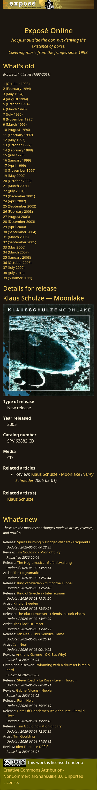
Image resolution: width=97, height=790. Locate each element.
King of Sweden (25, 603)
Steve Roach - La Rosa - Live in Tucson (47, 680)
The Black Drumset (28, 623)
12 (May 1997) (14, 139)
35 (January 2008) (17, 257)
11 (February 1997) (18, 134)
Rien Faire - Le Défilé (32, 746)
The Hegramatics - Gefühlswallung (44, 562)
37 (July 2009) (14, 267)
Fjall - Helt (25, 700)
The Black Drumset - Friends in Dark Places (51, 613)
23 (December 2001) (19, 196)
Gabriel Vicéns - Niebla (34, 690)
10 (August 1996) (16, 129)
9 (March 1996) (15, 124)
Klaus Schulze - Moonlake (55, 474)
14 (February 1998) (18, 150)
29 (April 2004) (14, 226)
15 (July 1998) (14, 155)
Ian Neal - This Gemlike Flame (40, 634)
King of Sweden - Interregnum (41, 593)
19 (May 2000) (14, 175)
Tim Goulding (24, 736)
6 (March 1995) (15, 109)
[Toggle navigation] (16, 16)
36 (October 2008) (17, 262)
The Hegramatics (26, 572)
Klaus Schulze (20, 499)
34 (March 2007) (15, 252)
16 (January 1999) (17, 160)
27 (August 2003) (16, 216)
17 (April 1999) (14, 165)
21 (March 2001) (15, 185)
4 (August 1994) (15, 99)
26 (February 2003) (18, 211)
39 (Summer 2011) (17, 278)
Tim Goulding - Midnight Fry (38, 552)
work (41, 762)
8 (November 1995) (18, 119)
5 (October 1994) (16, 104)
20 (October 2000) (17, 180)
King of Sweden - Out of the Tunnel (44, 583)
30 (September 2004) (19, 232)
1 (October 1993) (16, 83)
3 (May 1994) (13, 93)
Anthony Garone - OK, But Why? (41, 654)
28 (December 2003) (19, 221)
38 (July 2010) (14, 272)
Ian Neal (20, 644)
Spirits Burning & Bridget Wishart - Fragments (53, 542)
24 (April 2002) (14, 201)
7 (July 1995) (13, 114)
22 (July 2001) (14, 191)
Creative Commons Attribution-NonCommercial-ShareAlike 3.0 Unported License (43, 776)
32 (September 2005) (19, 242)
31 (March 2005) (15, 237)
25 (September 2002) (19, 206)
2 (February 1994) (17, 88)
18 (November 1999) (19, 170)
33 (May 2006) (14, 247)
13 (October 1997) (17, 145)
